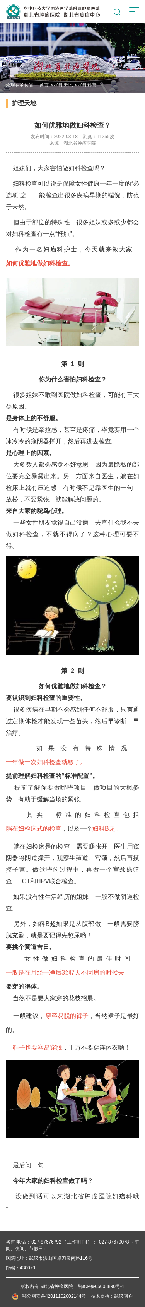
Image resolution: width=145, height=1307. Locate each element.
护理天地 (63, 85)
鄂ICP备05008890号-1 (101, 1286)
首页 (44, 85)
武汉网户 (123, 1296)
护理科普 (87, 85)
